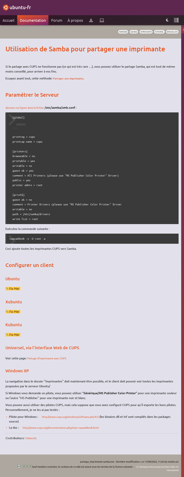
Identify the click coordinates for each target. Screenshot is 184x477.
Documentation (33, 20)
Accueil (8, 20)
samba (124, 31)
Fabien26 (31, 438)
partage (111, 31)
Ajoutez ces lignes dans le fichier (27, 107)
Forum (56, 20)
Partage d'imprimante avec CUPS (49, 358)
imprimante (138, 31)
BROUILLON (171, 31)
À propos (75, 20)
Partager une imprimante (70, 78)
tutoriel (155, 31)
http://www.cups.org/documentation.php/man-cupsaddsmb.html (66, 427)
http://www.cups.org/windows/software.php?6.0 (74, 416)
